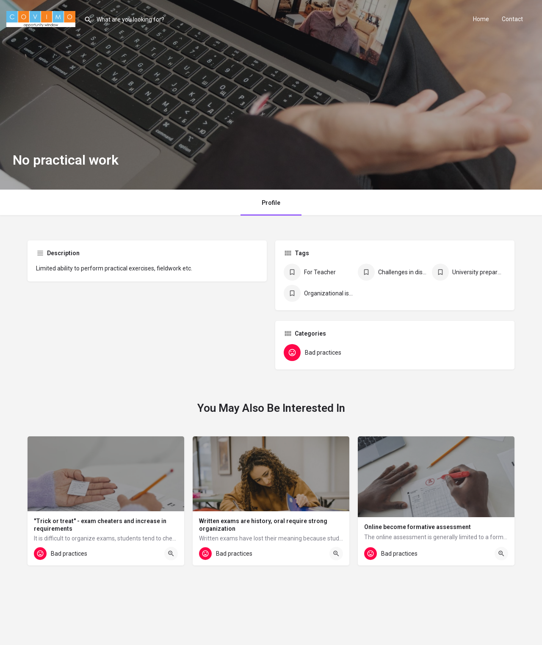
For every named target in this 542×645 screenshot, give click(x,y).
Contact (512, 19)
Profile (271, 202)
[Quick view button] (171, 553)
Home (481, 19)
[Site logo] (41, 18)
